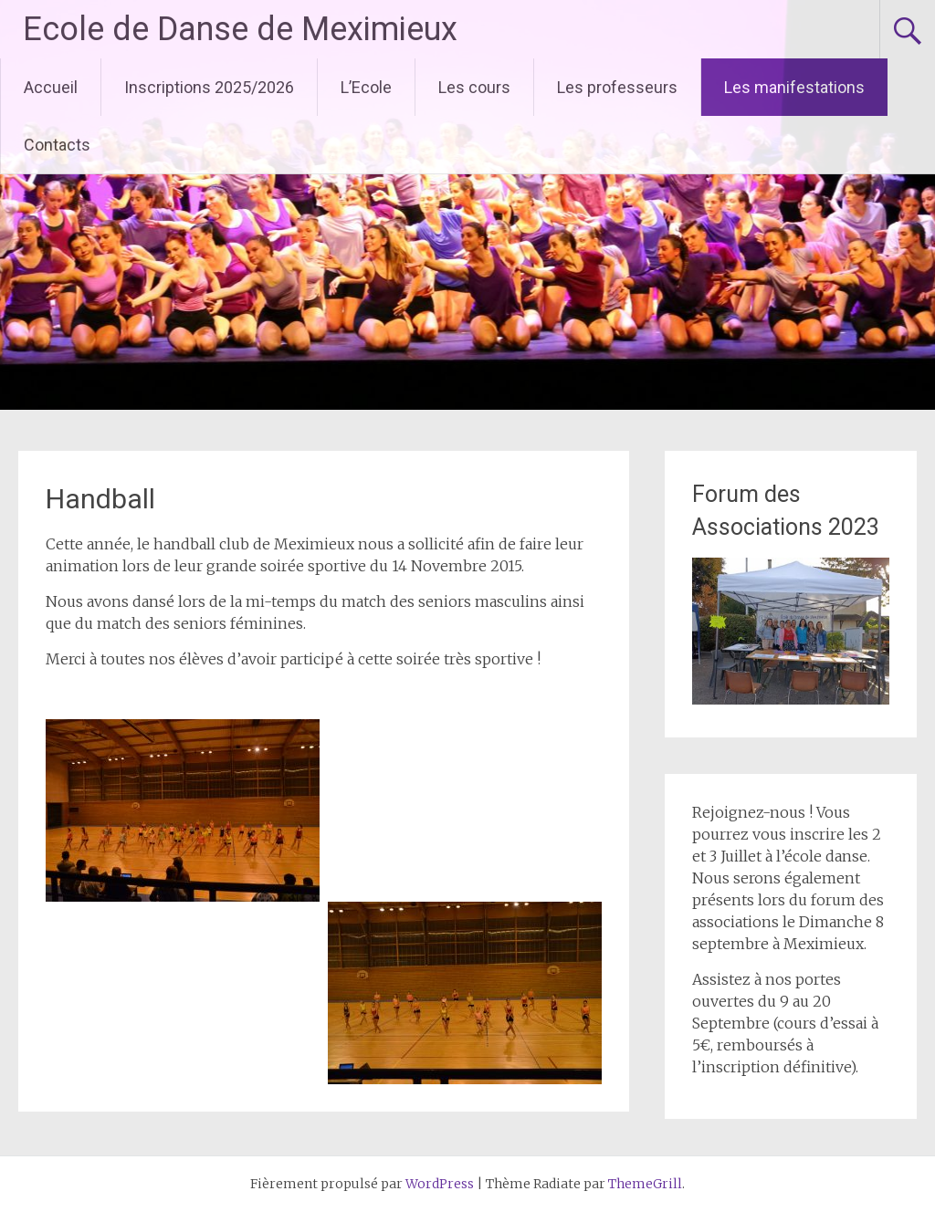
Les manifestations (794, 87)
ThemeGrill (645, 1183)
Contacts (57, 144)
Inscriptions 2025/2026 (209, 87)
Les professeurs (617, 87)
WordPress (439, 1183)
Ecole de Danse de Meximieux (240, 29)
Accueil (51, 87)
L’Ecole (366, 87)
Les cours (474, 87)
